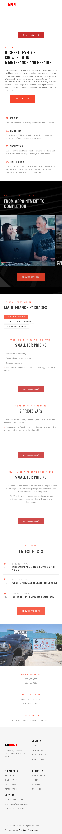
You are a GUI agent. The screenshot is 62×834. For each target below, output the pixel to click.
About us (36, 746)
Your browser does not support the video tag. (31, 15)
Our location (38, 776)
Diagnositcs (11, 780)
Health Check (11, 776)
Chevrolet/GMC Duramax (17, 804)
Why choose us (39, 755)
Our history (38, 759)
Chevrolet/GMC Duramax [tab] (17, 312)
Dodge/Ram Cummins (14, 809)
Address (36, 785)
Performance (11, 789)
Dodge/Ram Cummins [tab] (15, 317)
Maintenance (11, 785)
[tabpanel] (31, 434)
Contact (36, 780)
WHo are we (38, 750)
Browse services (31, 281)
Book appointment (31, 35)
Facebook (36, 789)
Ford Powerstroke (14, 800)
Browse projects (31, 614)
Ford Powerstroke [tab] (14, 306)
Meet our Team (22, 99)
